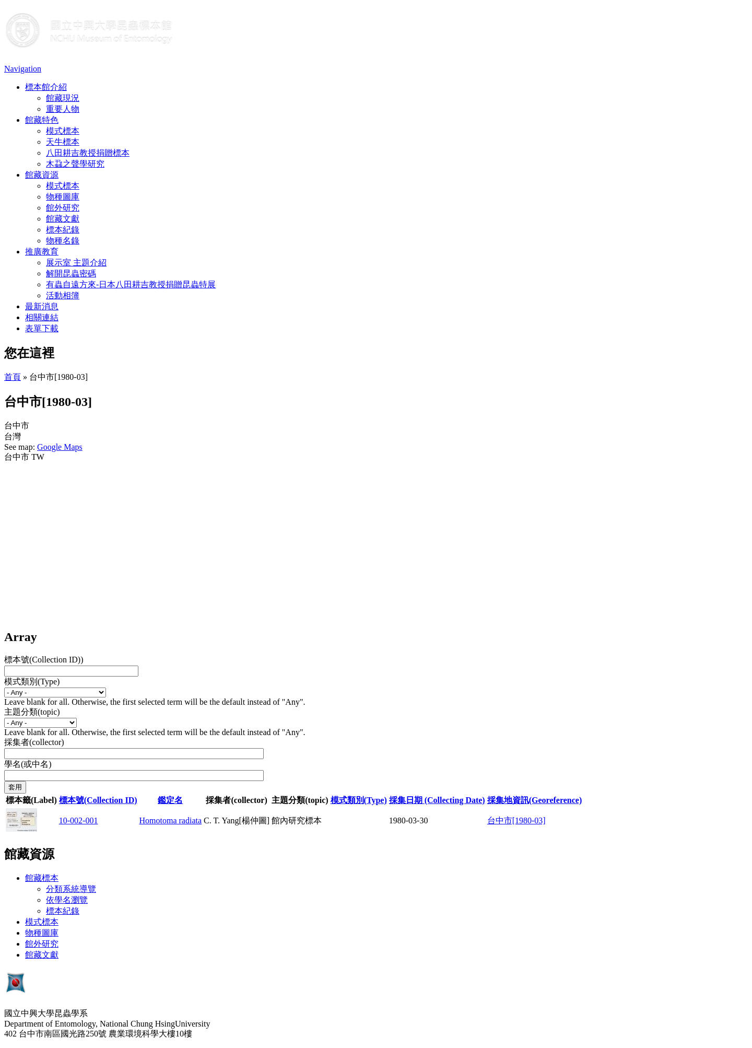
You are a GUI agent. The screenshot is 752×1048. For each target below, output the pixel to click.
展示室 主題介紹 (76, 262)
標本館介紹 (46, 87)
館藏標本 (41, 878)
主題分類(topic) (32, 711)
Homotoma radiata (170, 820)
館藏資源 (41, 174)
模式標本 (62, 130)
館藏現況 (62, 98)
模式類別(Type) (32, 681)
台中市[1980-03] (516, 820)
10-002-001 (78, 820)
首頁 (12, 376)
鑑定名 (170, 800)
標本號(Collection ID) (98, 800)
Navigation (22, 68)
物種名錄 (62, 240)
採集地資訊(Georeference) (534, 800)
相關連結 (41, 317)
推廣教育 (41, 251)
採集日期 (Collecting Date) (437, 800)
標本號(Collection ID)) (44, 659)
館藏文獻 (62, 218)
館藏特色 (41, 119)
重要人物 (62, 108)
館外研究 (62, 207)
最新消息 (41, 306)
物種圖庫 (62, 196)
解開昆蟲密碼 (71, 273)
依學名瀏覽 (67, 899)
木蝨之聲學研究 (75, 163)
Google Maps (60, 447)
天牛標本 (62, 141)
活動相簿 (62, 295)
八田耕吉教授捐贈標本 (88, 152)
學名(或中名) (28, 764)
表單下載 (41, 328)
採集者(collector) (34, 742)
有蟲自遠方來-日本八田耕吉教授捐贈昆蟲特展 (131, 284)
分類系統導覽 (71, 888)
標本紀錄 (62, 229)
